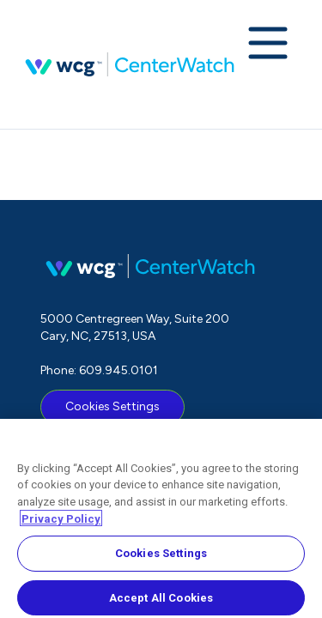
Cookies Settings (112, 406)
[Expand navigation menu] (268, 44)
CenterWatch (130, 64)
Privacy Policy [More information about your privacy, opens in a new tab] (60, 523)
